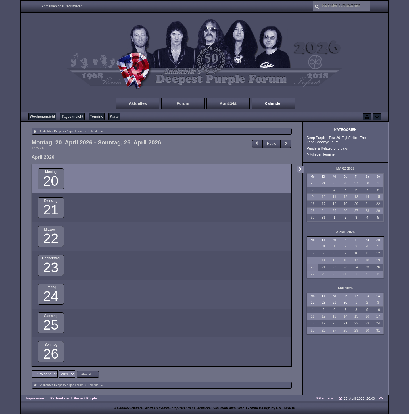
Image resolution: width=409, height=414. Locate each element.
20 (50, 181)
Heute (271, 144)
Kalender (273, 103)
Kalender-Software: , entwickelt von (180, 408)
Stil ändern (324, 398)
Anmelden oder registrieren (62, 6)
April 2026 (345, 232)
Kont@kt (228, 103)
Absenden (87, 374)
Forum (183, 103)
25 (50, 324)
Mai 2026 (345, 288)
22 (50, 238)
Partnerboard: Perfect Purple (73, 398)
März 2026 (345, 169)
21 (50, 209)
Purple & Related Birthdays (327, 148)
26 (50, 353)
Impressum (35, 398)
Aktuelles (138, 103)
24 (50, 296)
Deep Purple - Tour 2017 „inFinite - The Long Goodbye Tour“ (336, 140)
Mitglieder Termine (321, 154)
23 (50, 267)
